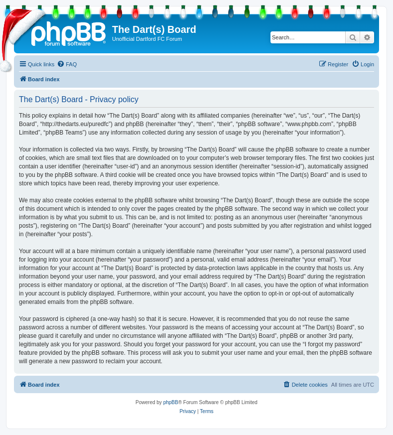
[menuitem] (67, 64)
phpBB (170, 402)
